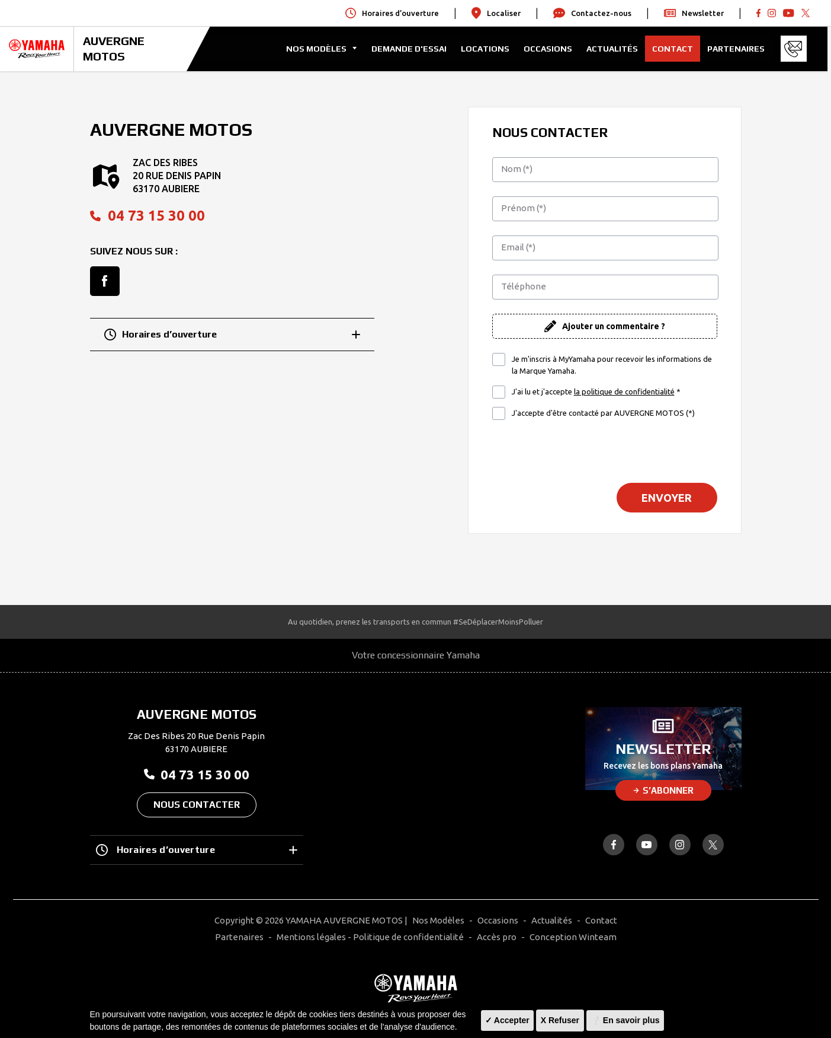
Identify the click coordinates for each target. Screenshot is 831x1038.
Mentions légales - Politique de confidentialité (370, 937)
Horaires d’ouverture (232, 334)
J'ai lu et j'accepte (596, 392)
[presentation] (605, 451)
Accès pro (496, 937)
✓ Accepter (507, 1020)
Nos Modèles (438, 920)
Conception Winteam (573, 937)
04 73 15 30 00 (147, 216)
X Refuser (560, 1020)
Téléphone (523, 286)
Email (518, 247)
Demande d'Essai (412, 48)
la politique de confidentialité (624, 391)
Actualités (615, 48)
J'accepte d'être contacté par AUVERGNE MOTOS (603, 413)
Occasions (551, 48)
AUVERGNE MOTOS (114, 48)
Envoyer (666, 498)
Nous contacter (196, 804)
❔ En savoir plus (625, 1020)
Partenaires (739, 48)
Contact (676, 48)
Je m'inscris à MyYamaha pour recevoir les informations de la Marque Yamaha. (612, 365)
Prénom (523, 208)
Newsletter (694, 13)
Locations (488, 48)
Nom (516, 169)
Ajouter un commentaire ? (613, 326)
